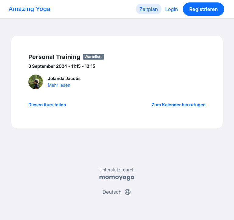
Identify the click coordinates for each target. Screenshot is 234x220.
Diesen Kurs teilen (47, 104)
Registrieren (203, 9)
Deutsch (117, 192)
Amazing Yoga (29, 9)
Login (171, 9)
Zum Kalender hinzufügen (179, 104)
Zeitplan (149, 9)
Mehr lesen (59, 85)
